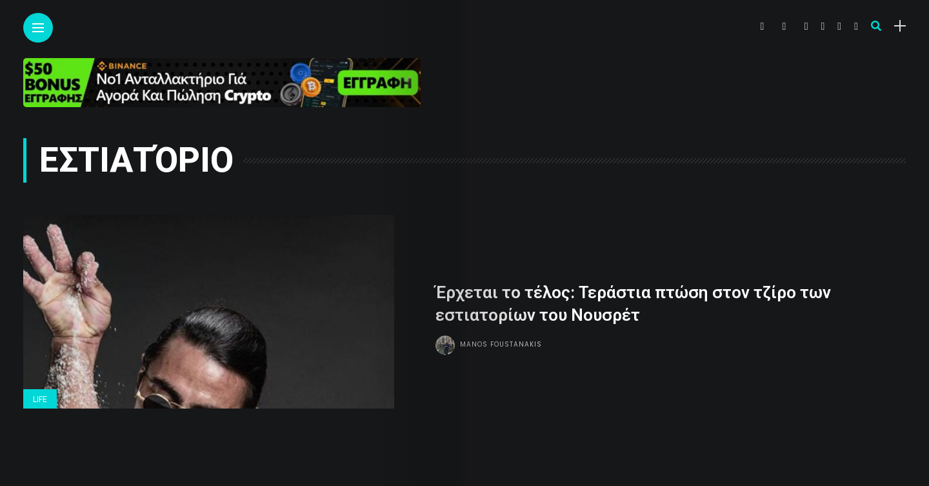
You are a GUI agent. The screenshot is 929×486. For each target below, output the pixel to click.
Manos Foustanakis (501, 344)
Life (40, 399)
